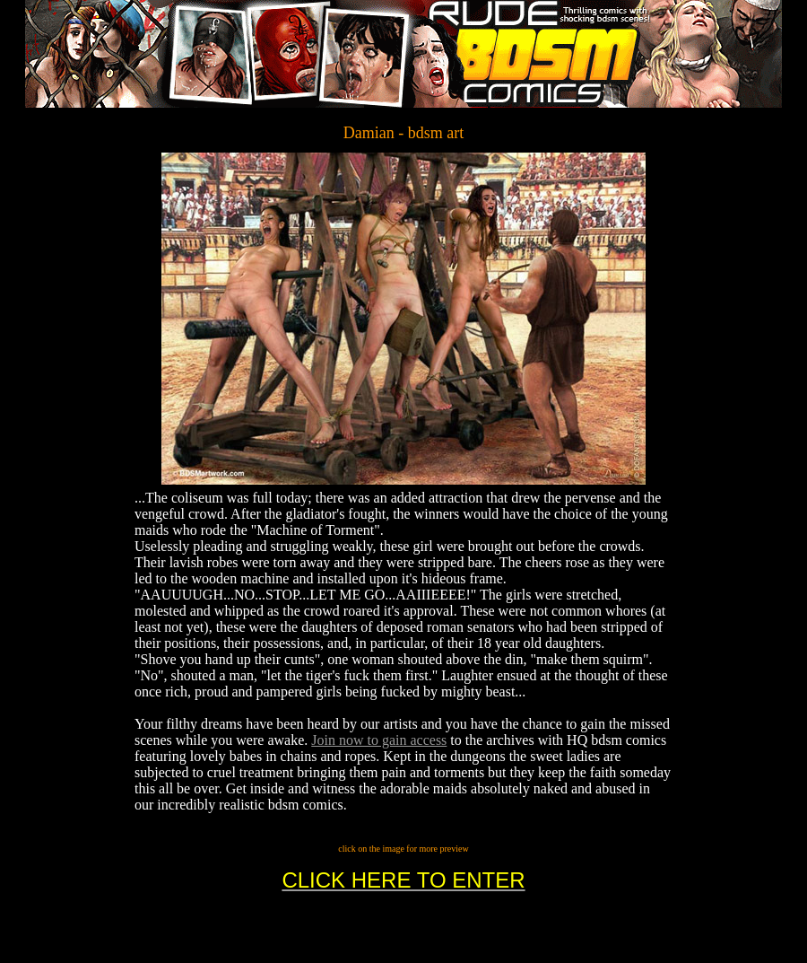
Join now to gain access (379, 740)
